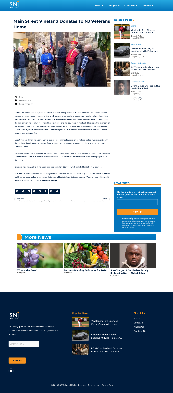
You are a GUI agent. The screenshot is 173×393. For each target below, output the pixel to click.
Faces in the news (26, 104)
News (99, 5)
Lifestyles (114, 5)
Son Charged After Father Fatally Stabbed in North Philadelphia (129, 272)
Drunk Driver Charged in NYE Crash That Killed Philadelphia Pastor (145, 87)
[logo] (14, 5)
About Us (139, 327)
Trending (147, 5)
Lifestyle (138, 322)
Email (120, 197)
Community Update (138, 63)
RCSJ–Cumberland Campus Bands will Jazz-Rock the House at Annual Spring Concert (145, 68)
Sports (133, 26)
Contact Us (130, 5)
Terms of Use (95, 385)
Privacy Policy (129, 227)
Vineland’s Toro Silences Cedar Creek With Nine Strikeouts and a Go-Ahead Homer (144, 31)
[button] (17, 191)
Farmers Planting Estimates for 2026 (85, 270)
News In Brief (136, 44)
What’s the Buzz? (27, 270)
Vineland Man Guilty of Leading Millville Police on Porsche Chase (144, 50)
